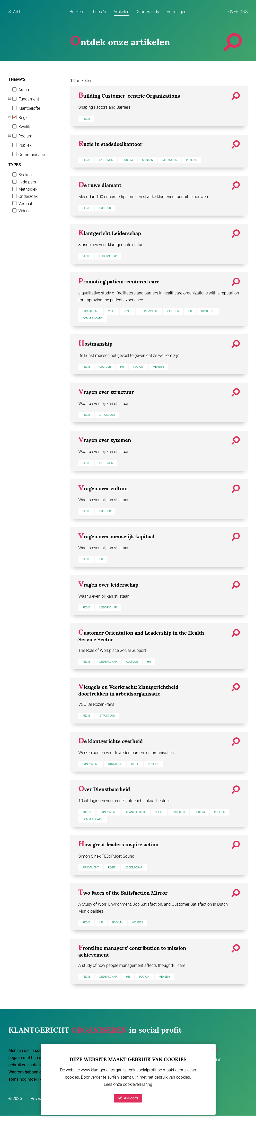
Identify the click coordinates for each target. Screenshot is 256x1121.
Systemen (107, 160)
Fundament (29, 99)
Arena (24, 89)
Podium (25, 136)
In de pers (27, 182)
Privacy (38, 1103)
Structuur (108, 416)
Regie (24, 117)
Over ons (238, 11)
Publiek (25, 145)
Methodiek (28, 189)
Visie (113, 312)
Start (14, 11)
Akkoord (128, 1098)
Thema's (98, 11)
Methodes (174, 160)
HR (196, 312)
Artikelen (121, 11)
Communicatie (32, 154)
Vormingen (176, 11)
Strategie (117, 766)
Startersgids (148, 11)
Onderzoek (28, 196)
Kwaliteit (26, 126)
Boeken (76, 11)
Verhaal (25, 203)
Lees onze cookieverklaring (128, 1083)
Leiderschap (109, 256)
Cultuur (106, 208)
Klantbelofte (29, 108)
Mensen (151, 160)
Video (24, 210)
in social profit (95, 1034)
